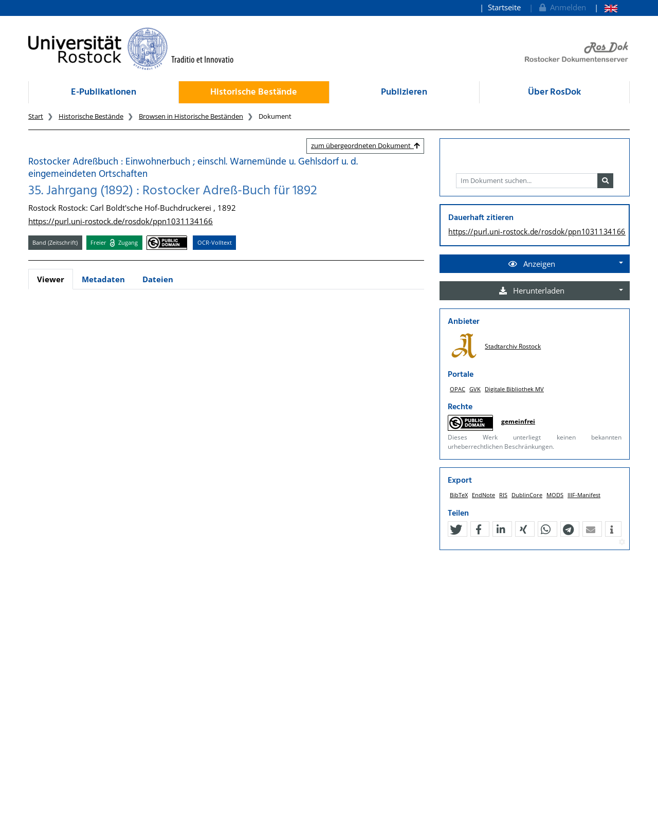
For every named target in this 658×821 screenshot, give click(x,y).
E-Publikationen (103, 92)
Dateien (157, 279)
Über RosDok (554, 92)
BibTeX (459, 495)
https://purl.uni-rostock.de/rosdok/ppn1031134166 (120, 221)
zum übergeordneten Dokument (365, 145)
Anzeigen (531, 264)
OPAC (457, 389)
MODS (554, 495)
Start (35, 116)
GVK (475, 389)
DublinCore (526, 495)
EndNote (483, 495)
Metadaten (103, 279)
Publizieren (404, 92)
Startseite (504, 7)
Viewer (50, 279)
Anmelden (561, 7)
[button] (456, 529)
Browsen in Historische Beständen (191, 116)
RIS (503, 495)
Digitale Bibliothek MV (514, 389)
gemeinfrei (518, 421)
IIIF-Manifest (584, 495)
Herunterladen (531, 290)
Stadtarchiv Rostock (513, 346)
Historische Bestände (253, 92)
